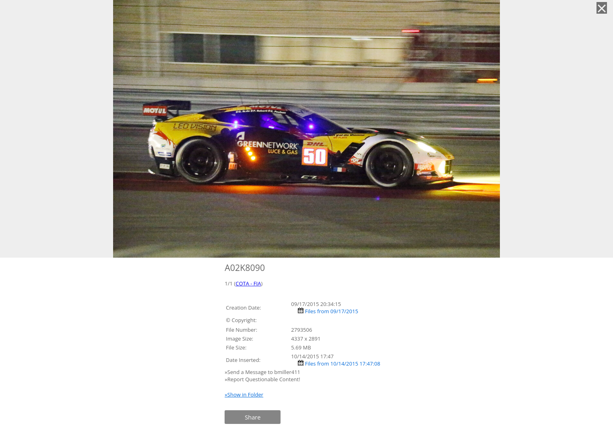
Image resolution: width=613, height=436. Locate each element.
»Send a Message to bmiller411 (263, 372)
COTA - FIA (248, 283)
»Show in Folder (244, 394)
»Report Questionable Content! (262, 379)
